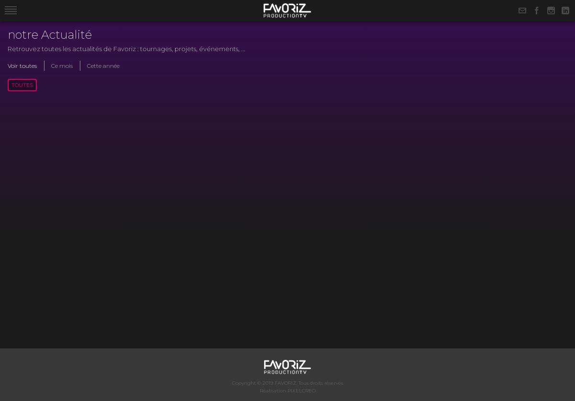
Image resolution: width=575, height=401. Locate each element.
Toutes (22, 85)
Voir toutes (22, 65)
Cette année (103, 65)
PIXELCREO (302, 391)
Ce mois (62, 65)
